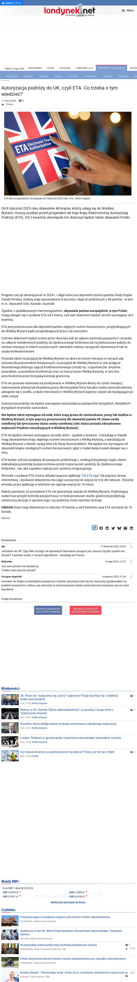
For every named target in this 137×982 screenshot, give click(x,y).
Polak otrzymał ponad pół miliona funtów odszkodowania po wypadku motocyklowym (73, 958)
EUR (71, 892)
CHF (71, 896)
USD (5, 896)
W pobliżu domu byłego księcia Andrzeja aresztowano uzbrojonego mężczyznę (68, 723)
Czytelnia (8, 910)
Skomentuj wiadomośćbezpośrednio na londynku (85, 610)
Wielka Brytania (39, 703)
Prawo (9, 104)
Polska (35, 756)
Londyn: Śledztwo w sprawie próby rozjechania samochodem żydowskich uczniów (70, 737)
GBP (5, 892)
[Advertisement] (68, 264)
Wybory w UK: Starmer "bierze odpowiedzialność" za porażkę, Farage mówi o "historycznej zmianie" (66, 711)
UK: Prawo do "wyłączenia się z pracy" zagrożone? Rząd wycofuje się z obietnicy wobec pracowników (69, 697)
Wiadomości (10, 688)
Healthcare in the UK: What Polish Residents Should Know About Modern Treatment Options (71, 932)
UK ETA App (90, 475)
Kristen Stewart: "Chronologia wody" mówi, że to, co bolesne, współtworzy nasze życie (72, 972)
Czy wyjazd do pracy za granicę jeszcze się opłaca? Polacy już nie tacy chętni (67, 752)
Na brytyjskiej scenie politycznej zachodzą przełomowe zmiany (58, 945)
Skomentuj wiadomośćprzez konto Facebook (48, 610)
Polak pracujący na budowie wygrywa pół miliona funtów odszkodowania (65, 917)
